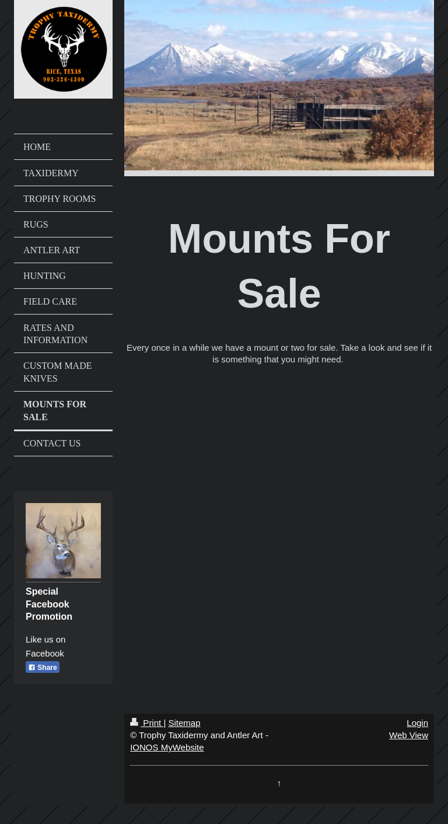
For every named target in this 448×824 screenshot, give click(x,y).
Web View (408, 735)
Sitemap (184, 723)
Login (417, 723)
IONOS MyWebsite (167, 747)
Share (42, 668)
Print (146, 723)
